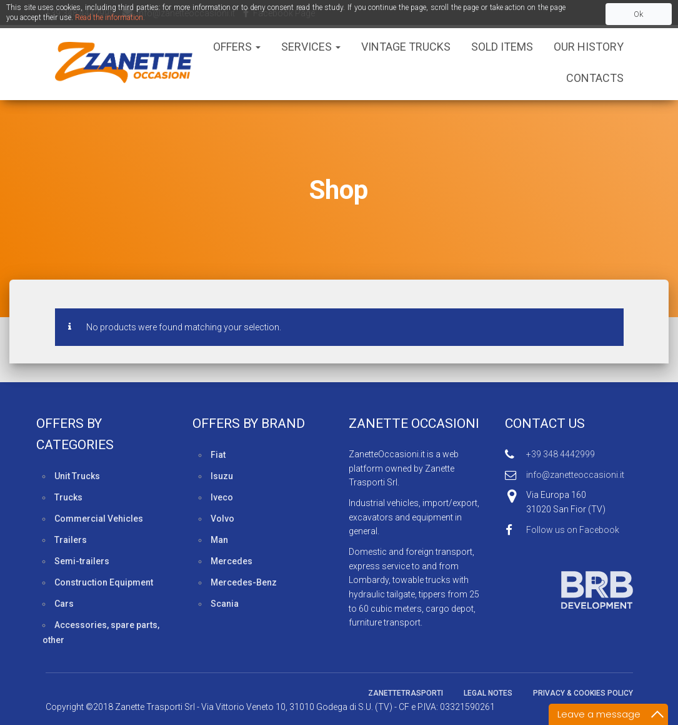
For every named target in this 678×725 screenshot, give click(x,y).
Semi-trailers (81, 561)
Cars (64, 604)
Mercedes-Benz (244, 582)
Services (311, 46)
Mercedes (231, 561)
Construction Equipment (103, 582)
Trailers (70, 540)
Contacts (595, 77)
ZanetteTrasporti (405, 693)
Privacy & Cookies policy (583, 693)
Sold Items (502, 46)
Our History (589, 46)
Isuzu (222, 476)
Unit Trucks (77, 476)
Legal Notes (488, 693)
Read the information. (110, 17)
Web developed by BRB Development (569, 590)
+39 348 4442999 (560, 454)
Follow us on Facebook (572, 530)
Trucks (68, 497)
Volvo (222, 519)
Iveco (222, 497)
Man (219, 540)
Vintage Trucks (406, 46)
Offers (237, 46)
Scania (225, 604)
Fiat (218, 455)
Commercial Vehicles (98, 519)
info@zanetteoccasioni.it (575, 475)
